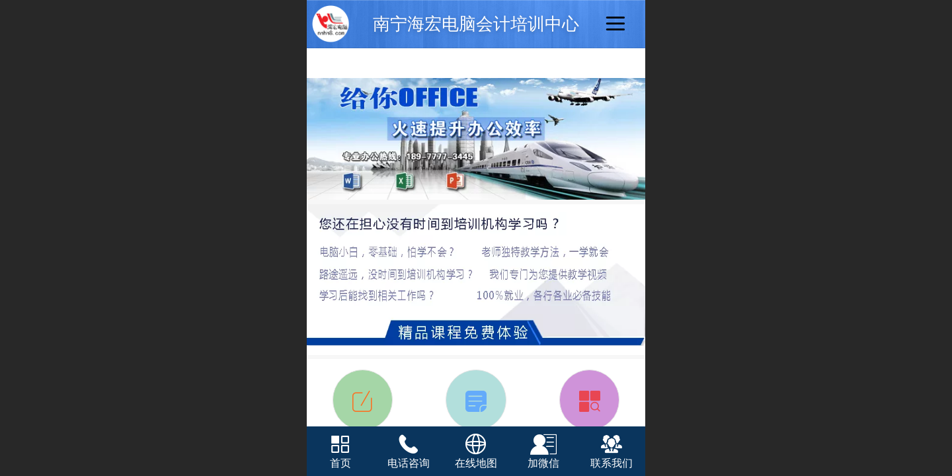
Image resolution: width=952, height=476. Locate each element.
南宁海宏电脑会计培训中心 (476, 24)
